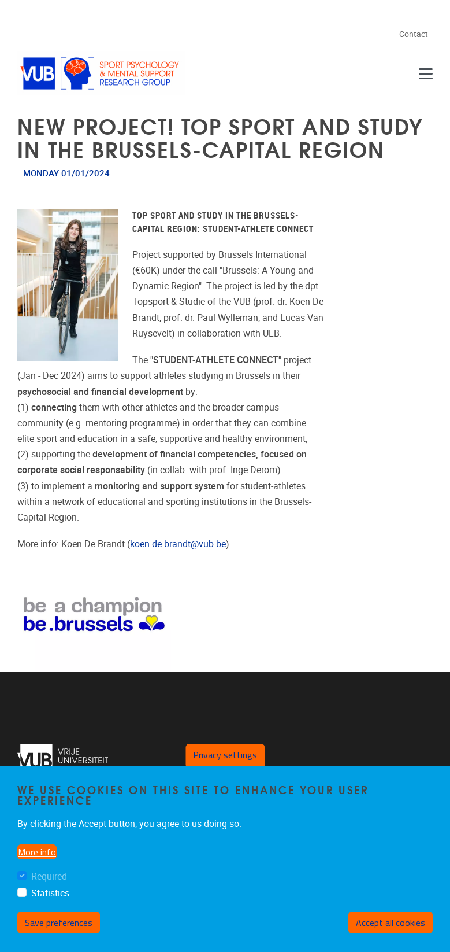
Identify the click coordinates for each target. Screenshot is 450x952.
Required (49, 876)
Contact (413, 34)
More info (37, 852)
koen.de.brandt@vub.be (178, 543)
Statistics (50, 893)
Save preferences (58, 922)
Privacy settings (225, 755)
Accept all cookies (390, 922)
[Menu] (426, 73)
